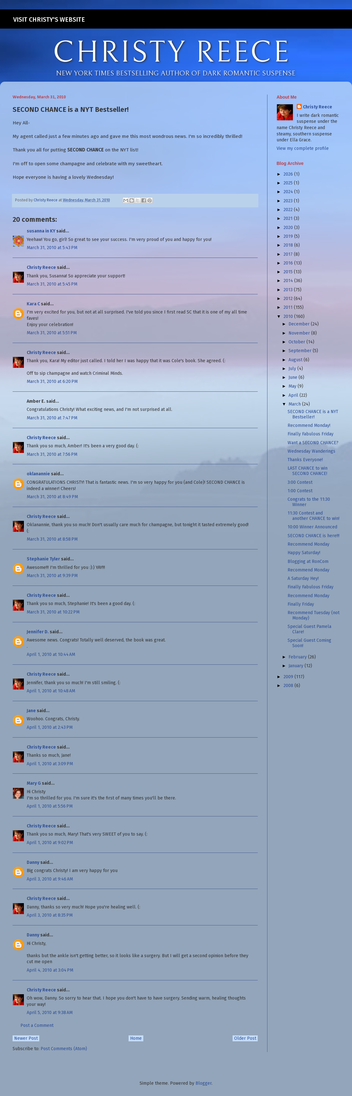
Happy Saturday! (304, 552)
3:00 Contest (300, 482)
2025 (288, 183)
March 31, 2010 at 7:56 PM (52, 454)
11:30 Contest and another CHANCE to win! (313, 515)
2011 (288, 307)
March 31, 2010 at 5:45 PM (52, 284)
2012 (288, 298)
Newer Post (26, 1038)
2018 (288, 245)
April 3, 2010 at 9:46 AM (50, 879)
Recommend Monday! (309, 425)
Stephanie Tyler (43, 559)
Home (136, 1038)
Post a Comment (36, 1025)
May (293, 386)
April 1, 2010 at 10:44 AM (51, 654)
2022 (288, 209)
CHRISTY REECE (171, 52)
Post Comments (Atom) (64, 1048)
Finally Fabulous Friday (310, 434)
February (298, 657)
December (300, 324)
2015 (288, 272)
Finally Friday (301, 604)
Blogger (203, 1083)
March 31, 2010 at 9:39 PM (52, 575)
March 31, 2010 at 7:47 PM (52, 418)
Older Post (245, 1038)
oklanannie (38, 474)
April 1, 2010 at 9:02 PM (50, 842)
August (296, 360)
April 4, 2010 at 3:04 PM (50, 970)
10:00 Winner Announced (312, 527)
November (300, 333)
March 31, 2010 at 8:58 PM (52, 539)
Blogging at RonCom (308, 561)
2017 (288, 254)
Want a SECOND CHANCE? (313, 442)
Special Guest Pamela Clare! (309, 629)
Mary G (34, 783)
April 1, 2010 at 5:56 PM (50, 806)
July (293, 368)
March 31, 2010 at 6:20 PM (52, 381)
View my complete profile (303, 148)
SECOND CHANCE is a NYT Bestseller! (313, 414)
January (297, 665)
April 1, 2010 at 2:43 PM (50, 727)
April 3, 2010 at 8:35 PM (50, 915)
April (294, 395)
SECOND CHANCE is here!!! (313, 535)
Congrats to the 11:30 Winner (309, 502)
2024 (288, 191)
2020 (288, 227)
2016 (288, 263)
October (297, 342)
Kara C (33, 304)
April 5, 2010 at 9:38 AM (50, 1012)
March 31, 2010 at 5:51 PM (52, 332)
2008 (288, 685)
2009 (288, 676)
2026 (288, 174)
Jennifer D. (38, 632)
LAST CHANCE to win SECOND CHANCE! (307, 471)
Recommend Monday (308, 544)
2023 (288, 201)
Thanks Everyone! (305, 459)
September (301, 350)
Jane (31, 710)
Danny (33, 862)
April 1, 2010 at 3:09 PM (50, 763)
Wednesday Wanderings (311, 451)
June (294, 377)
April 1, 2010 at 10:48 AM (51, 691)
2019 (288, 236)
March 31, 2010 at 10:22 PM (53, 612)
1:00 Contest (300, 490)
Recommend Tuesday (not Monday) (313, 615)
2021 (288, 218)
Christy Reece (41, 267)
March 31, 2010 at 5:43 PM (52, 247)
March (295, 404)
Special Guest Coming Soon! (309, 643)
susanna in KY (41, 231)
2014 (288, 280)
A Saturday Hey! (303, 578)
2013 (288, 289)
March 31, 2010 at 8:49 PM (52, 496)
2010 (288, 316)
